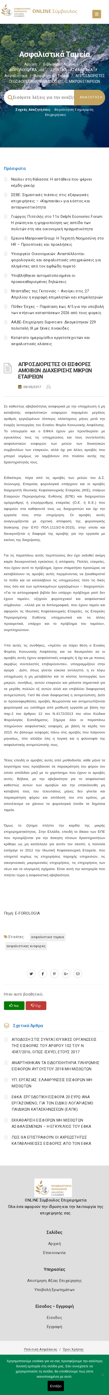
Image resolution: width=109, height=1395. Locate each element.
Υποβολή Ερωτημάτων (54, 1289)
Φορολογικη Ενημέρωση (73, 110)
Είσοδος (54, 1317)
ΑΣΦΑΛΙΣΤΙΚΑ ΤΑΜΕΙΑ (47, 937)
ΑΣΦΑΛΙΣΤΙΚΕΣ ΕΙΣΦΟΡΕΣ (26, 946)
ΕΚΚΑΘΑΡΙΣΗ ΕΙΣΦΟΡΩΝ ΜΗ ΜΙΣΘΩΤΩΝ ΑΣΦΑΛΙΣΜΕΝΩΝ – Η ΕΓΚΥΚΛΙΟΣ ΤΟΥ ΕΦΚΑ (51, 1123)
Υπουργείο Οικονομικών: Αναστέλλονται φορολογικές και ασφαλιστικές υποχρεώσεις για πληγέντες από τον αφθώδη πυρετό (56, 260)
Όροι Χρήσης (73, 1349)
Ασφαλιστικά (15, 76)
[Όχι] (102, 1377)
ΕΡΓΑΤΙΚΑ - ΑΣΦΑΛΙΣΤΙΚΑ (72, 70)
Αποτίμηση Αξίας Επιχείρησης (54, 1280)
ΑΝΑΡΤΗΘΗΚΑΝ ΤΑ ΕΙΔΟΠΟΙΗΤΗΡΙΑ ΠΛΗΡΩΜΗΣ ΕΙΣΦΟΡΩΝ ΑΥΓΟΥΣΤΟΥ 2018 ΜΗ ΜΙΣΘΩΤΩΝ (55, 1065)
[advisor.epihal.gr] (78, 973)
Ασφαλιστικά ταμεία (51, 76)
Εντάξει (56, 1386)
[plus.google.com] (66, 973)
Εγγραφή (54, 1326)
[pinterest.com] (54, 973)
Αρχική (30, 64)
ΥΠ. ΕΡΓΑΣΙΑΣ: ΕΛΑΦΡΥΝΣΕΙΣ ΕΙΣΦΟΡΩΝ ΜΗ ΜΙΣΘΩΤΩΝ (52, 1083)
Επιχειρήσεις (55, 115)
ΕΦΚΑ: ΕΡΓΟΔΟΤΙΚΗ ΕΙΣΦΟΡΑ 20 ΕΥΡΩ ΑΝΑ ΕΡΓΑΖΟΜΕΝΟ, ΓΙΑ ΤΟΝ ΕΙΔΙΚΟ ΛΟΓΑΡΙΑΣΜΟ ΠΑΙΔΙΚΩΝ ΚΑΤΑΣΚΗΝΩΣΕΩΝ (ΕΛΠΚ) (52, 1103)
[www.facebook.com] (43, 973)
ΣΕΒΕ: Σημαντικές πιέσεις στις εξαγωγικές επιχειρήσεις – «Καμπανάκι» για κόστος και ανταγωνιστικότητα (50, 201)
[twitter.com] (31, 973)
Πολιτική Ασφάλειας (40, 1349)
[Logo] (54, 1189)
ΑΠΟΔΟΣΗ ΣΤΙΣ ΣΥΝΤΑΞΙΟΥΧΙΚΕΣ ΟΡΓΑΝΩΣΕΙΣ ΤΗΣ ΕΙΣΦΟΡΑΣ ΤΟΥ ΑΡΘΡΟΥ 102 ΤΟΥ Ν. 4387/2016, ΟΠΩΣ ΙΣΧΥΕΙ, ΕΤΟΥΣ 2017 (54, 1045)
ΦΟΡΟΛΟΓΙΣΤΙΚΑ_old (26, 70)
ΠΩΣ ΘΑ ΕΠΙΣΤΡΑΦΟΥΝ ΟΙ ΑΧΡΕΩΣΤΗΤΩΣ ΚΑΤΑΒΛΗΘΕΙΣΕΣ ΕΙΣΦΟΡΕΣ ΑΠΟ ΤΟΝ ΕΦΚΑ (51, 1140)
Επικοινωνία (54, 1252)
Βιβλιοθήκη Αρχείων (60, 64)
